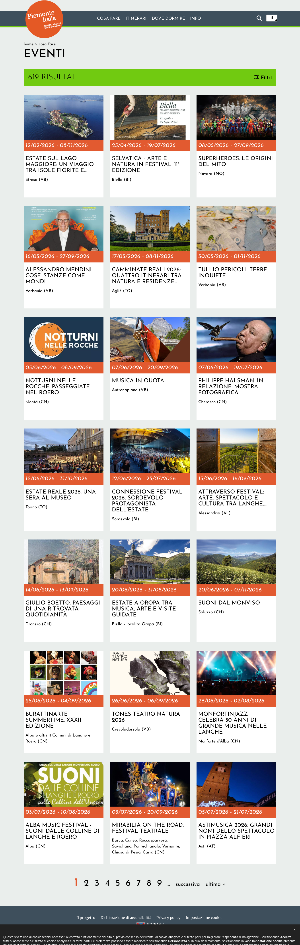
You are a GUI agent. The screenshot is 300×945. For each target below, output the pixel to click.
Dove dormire (169, 19)
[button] (9, 937)
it (271, 18)
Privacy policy (168, 917)
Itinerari (135, 19)
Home (28, 44)
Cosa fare (106, 19)
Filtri (266, 77)
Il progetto (85, 917)
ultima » (216, 884)
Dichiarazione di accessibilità (126, 917)
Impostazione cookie (204, 917)
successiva (188, 884)
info (198, 19)
